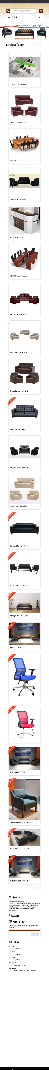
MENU (24, 17)
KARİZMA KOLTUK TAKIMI (19, 881)
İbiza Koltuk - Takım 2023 (18, 352)
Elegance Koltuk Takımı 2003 (19, 468)
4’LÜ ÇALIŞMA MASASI (18, 84)
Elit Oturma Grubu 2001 (18, 314)
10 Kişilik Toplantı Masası (18, 161)
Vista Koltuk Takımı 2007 (18, 199)
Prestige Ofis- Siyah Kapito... (19, 616)
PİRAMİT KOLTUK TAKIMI (19, 648)
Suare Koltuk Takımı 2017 (18, 122)
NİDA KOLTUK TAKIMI (17, 772)
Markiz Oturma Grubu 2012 (19, 391)
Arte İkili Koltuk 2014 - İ (17, 429)
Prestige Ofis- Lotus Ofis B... (19, 546)
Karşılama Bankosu (16, 237)
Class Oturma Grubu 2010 (18, 506)
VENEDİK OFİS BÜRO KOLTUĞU (21, 822)
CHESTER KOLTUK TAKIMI (19, 849)
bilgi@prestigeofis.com (19, 965)
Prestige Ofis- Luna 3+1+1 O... (20, 586)
